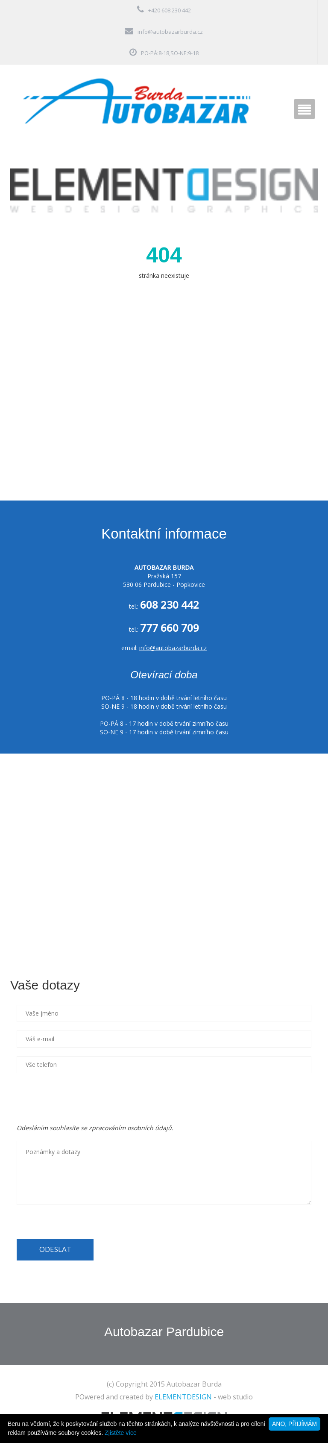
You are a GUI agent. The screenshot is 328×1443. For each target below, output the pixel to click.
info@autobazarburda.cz (170, 31)
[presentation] (81, 1098)
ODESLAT (55, 1249)
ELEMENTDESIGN (183, 1397)
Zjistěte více (121, 1432)
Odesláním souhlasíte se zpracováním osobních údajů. (95, 1128)
